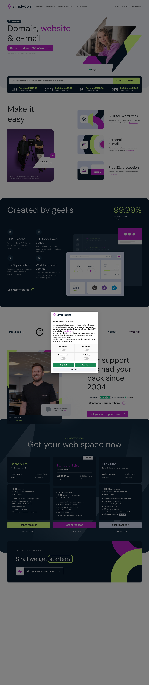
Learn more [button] (74, 369)
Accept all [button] (85, 365)
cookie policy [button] (69, 331)
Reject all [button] (63, 365)
